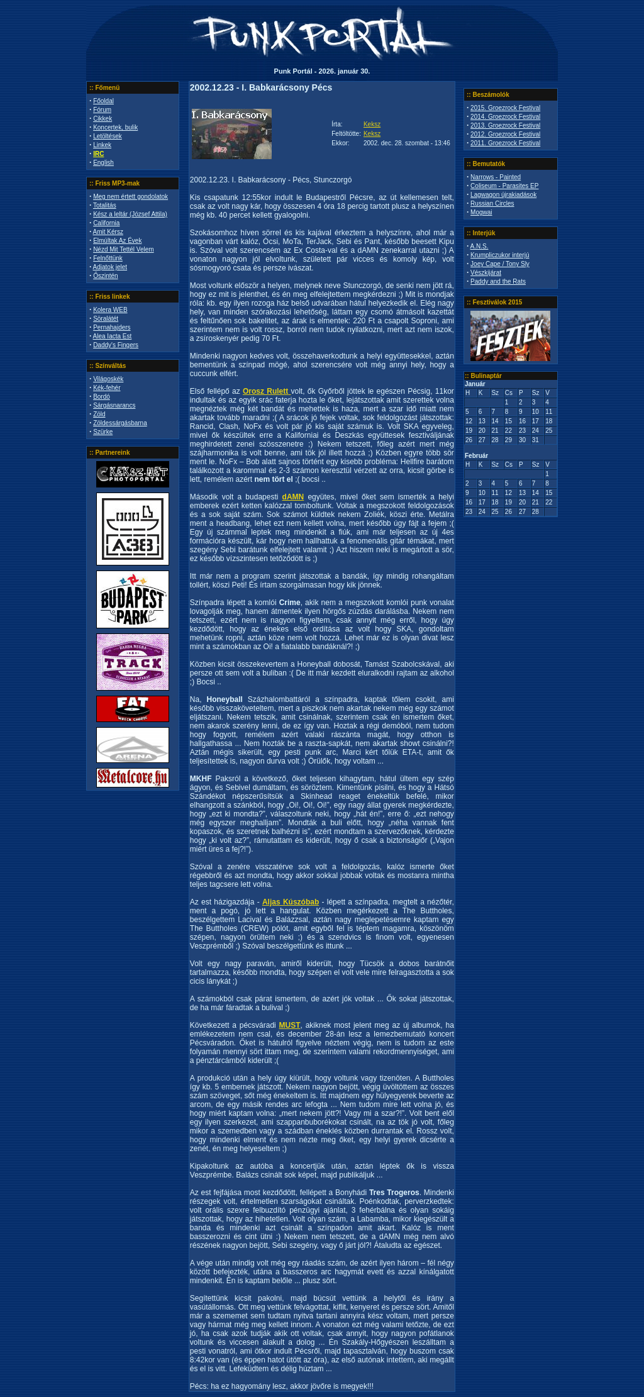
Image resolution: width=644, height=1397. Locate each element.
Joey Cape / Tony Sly (500, 263)
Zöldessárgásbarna (120, 423)
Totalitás (104, 205)
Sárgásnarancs (114, 405)
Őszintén (105, 275)
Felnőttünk (108, 258)
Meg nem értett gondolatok (130, 196)
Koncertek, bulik (115, 127)
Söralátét (105, 318)
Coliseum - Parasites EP (504, 185)
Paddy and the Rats (498, 281)
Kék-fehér (106, 387)
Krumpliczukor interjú (499, 255)
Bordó (101, 396)
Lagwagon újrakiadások (503, 194)
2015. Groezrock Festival (505, 107)
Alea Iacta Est (112, 336)
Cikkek (102, 118)
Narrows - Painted (495, 177)
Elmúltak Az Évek (117, 240)
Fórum (102, 109)
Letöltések (107, 136)
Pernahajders (111, 327)
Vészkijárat (485, 272)
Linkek (102, 145)
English (103, 162)
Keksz (372, 124)
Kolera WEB (110, 309)
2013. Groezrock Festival (505, 125)
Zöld (99, 414)
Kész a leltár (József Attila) (130, 214)
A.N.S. (479, 246)
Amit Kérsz (108, 231)
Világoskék (108, 379)
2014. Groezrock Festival (505, 116)
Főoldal (103, 100)
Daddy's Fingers (115, 345)
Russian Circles (492, 203)
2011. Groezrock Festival (505, 143)
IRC (98, 153)
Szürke (103, 431)
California (106, 223)
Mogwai (481, 212)
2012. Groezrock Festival (505, 134)
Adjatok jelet (110, 267)
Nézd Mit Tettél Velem (123, 249)
